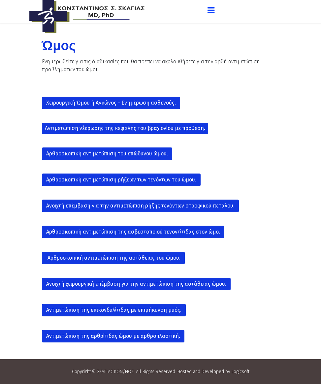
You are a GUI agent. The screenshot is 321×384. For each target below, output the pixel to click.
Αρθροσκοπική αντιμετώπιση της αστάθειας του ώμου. (113, 258)
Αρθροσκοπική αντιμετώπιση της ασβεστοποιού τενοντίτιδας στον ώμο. (133, 232)
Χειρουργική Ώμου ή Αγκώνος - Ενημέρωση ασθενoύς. (111, 103)
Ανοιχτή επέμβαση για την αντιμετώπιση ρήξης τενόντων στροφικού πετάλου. (140, 206)
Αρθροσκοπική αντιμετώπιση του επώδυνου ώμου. (107, 153)
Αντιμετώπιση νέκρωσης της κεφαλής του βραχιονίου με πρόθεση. (125, 128)
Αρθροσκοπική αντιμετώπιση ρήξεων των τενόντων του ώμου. (121, 179)
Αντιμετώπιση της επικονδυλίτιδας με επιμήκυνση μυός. (113, 310)
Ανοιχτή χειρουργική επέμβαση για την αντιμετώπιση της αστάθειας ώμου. (136, 284)
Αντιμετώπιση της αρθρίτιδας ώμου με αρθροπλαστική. (113, 336)
